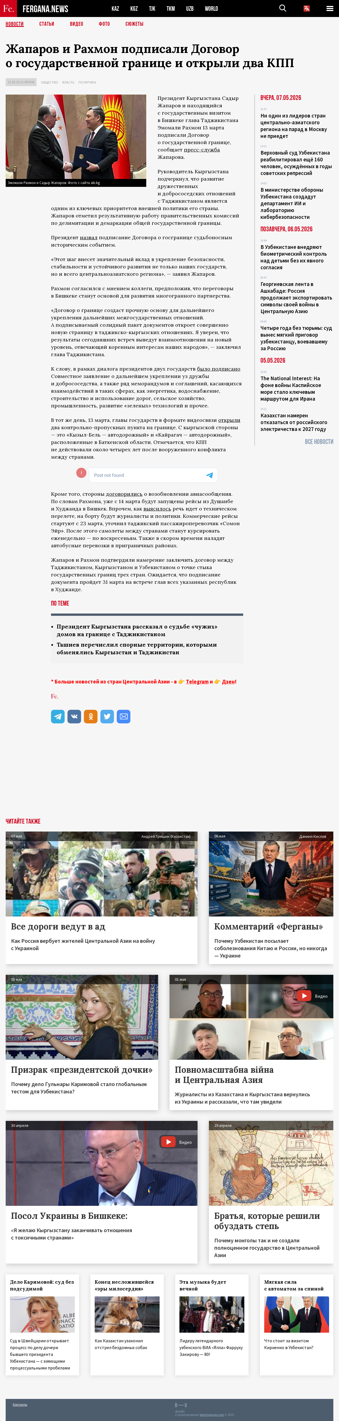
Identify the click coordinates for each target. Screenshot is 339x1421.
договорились (124, 494)
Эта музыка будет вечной (202, 1285)
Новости (15, 24)
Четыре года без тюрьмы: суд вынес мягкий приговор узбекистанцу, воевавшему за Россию (296, 338)
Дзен (228, 681)
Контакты (20, 1404)
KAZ (115, 8)
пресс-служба (202, 149)
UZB (190, 8)
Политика (87, 82)
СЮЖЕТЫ (135, 24)
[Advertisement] (169, 775)
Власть (68, 82)
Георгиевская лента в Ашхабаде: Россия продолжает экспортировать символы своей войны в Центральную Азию (296, 298)
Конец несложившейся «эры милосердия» (124, 1285)
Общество (49, 82)
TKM (171, 8)
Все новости (319, 442)
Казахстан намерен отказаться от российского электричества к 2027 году (293, 422)
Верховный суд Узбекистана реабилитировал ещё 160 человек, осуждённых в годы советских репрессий (296, 162)
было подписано (218, 369)
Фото (104, 24)
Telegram (197, 681)
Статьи (46, 24)
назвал (89, 237)
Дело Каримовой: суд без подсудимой (42, 1285)
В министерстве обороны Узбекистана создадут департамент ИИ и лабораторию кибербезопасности (291, 203)
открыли (229, 420)
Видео (76, 24)
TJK (152, 8)
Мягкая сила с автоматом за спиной (294, 1285)
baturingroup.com (212, 1414)
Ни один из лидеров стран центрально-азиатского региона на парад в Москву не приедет (293, 125)
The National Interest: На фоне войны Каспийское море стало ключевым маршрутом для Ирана (290, 388)
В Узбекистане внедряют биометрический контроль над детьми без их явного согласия (293, 257)
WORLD (211, 8)
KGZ (134, 8)
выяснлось (157, 508)
